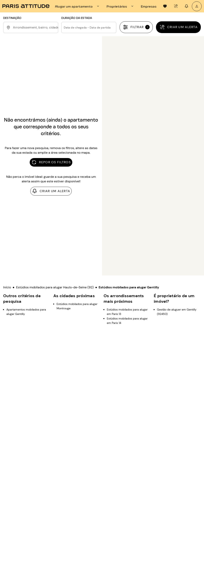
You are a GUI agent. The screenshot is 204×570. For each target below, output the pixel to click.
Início (7, 287)
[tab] (77, 6)
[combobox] (35, 27)
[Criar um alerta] (178, 27)
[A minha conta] (197, 6)
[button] (89, 27)
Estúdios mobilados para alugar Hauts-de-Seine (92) (55, 287)
